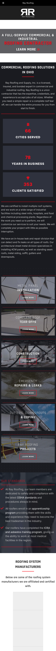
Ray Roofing (28, 3)
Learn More (28, 49)
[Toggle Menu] (3, 3)
